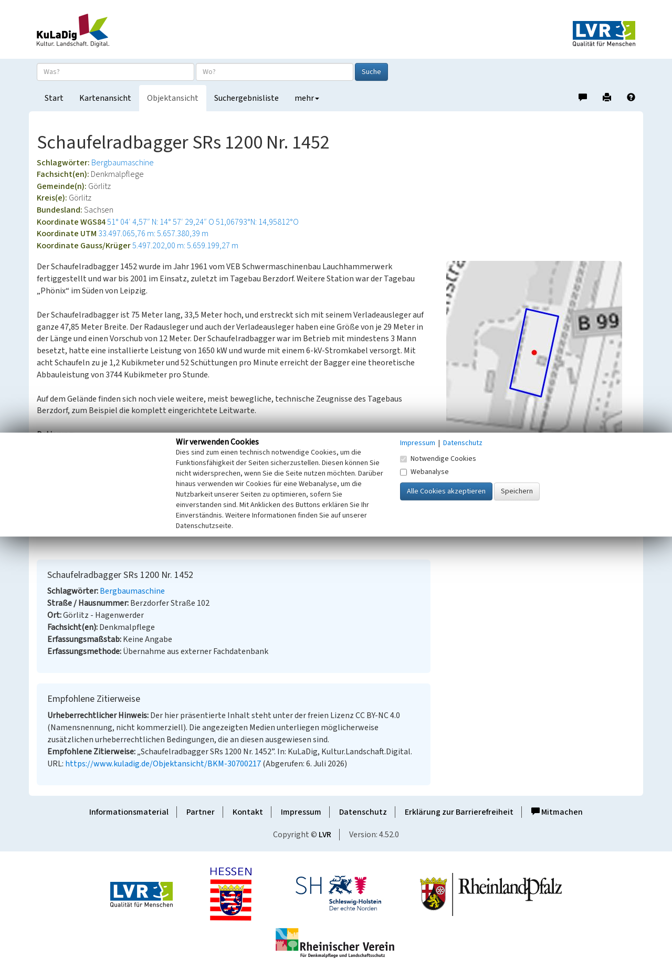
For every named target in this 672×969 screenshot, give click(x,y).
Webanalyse (424, 472)
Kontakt (248, 812)
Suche (371, 72)
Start (54, 98)
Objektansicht (172, 98)
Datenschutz (363, 812)
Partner (200, 812)
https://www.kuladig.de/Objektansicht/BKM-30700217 (163, 764)
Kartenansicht (105, 98)
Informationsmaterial (129, 812)
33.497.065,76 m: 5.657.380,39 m (153, 233)
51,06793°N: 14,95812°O (257, 222)
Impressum (301, 812)
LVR (325, 834)
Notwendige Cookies (438, 459)
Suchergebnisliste (246, 98)
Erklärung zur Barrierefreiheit (459, 812)
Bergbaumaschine (122, 162)
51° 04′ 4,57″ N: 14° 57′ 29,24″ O (160, 222)
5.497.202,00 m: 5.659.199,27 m (185, 245)
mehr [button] (307, 98)
